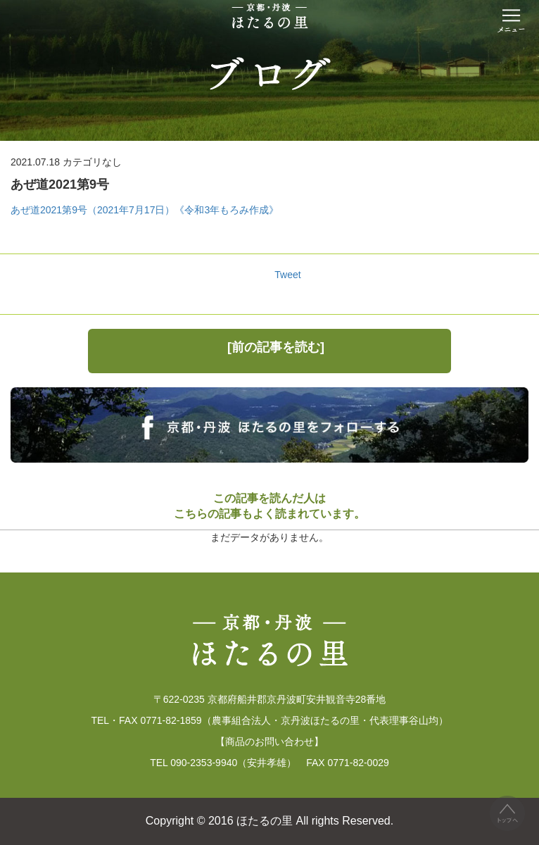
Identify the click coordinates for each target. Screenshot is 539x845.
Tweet (287, 274)
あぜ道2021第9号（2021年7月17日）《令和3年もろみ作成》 (145, 209)
